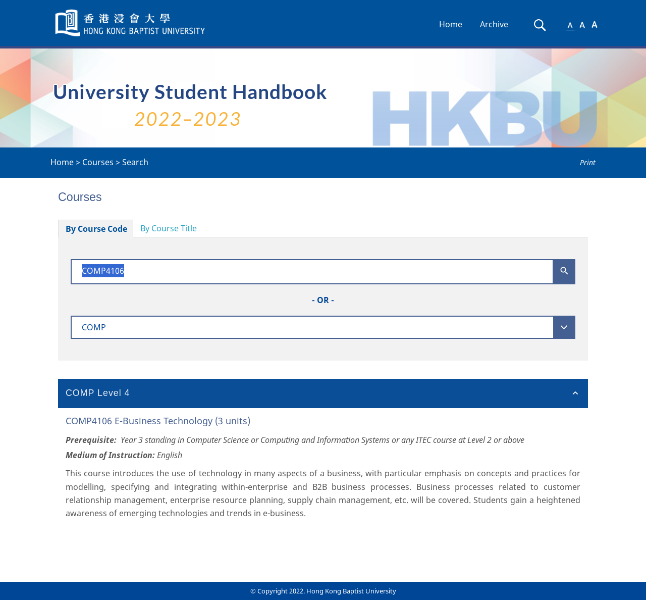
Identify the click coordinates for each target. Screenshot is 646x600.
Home (450, 24)
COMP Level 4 (98, 393)
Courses (98, 162)
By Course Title (168, 228)
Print (588, 162)
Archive (494, 24)
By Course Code (96, 228)
